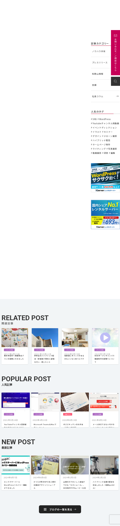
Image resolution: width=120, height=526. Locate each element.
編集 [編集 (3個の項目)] (113, 152)
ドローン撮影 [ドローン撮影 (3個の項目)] (110, 136)
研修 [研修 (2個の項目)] (106, 152)
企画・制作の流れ (84, 4)
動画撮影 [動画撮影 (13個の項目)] (97, 152)
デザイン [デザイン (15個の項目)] (97, 136)
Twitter (107, 492)
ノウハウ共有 (8, 43)
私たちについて (43, 4)
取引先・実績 (109, 483)
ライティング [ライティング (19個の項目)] (99, 148)
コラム (83, 478)
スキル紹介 (66, 485)
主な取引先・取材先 (67, 4)
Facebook (108, 497)
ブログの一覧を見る (60, 449)
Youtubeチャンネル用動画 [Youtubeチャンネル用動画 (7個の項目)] (106, 123)
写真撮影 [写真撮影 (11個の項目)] (112, 148)
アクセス (98, 4)
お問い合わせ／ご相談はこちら (115, 54)
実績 (54, 4)
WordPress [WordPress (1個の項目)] (105, 119)
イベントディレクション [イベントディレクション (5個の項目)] (105, 127)
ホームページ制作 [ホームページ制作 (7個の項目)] (102, 144)
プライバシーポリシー (93, 522)
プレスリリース (100, 62)
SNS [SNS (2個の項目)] (95, 119)
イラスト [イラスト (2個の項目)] (97, 131)
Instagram (108, 502)
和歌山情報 (97, 73)
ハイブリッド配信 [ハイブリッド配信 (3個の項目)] (102, 140)
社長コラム (97, 96)
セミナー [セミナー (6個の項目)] (108, 131)
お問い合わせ (110, 4)
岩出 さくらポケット (109, 509)
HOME (49, 478)
